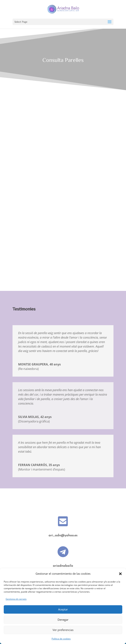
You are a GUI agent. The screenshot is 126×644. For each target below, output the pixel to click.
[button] (120, 574)
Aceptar (63, 609)
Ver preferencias (63, 630)
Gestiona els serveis (16, 599)
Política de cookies (61, 638)
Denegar (63, 619)
